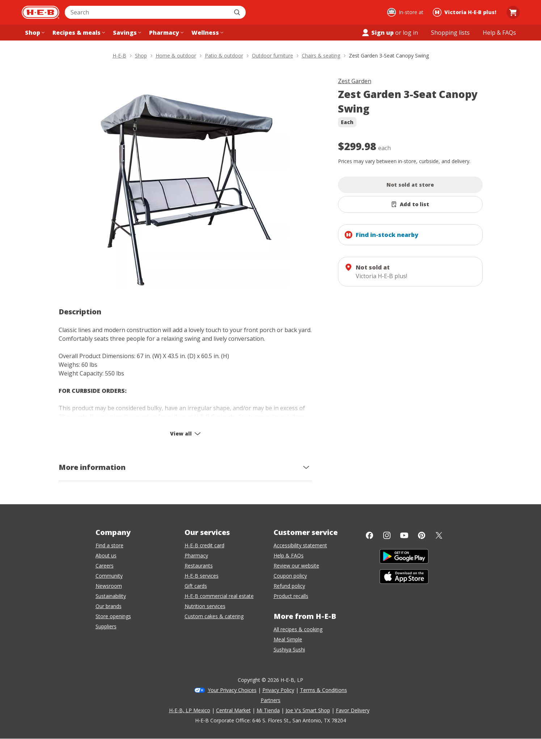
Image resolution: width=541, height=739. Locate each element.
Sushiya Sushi (289, 649)
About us (106, 555)
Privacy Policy (278, 690)
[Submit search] (238, 12)
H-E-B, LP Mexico (189, 710)
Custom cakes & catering (214, 616)
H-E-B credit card (204, 545)
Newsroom (109, 585)
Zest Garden (354, 81)
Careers (105, 565)
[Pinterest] (422, 535)
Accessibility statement (300, 545)
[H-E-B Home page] (40, 12)
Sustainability (111, 596)
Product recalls (291, 596)
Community (109, 575)
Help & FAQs (289, 555)
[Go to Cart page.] (513, 12)
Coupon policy (290, 575)
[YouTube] (404, 535)
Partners (270, 700)
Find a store (109, 545)
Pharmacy (196, 555)
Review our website (296, 565)
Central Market (233, 710)
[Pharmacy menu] (165, 32)
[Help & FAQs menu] (499, 32)
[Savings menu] (126, 32)
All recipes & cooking (298, 629)
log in (410, 33)
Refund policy (289, 585)
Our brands (109, 606)
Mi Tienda (268, 710)
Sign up (377, 32)
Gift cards (196, 585)
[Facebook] (369, 535)
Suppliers (106, 626)
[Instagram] (387, 535)
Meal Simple (288, 639)
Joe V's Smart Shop (308, 710)
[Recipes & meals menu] (78, 32)
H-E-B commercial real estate (219, 596)
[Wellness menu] (206, 32)
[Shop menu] (34, 32)
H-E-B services (202, 575)
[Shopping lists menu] (450, 32)
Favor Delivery (352, 710)
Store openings (113, 616)
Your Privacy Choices (232, 690)
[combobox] (147, 12)
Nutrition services (205, 606)
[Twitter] (439, 535)
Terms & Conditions (323, 690)
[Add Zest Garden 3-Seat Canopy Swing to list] (410, 204)
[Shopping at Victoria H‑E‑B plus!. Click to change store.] (465, 12)
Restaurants (199, 565)
